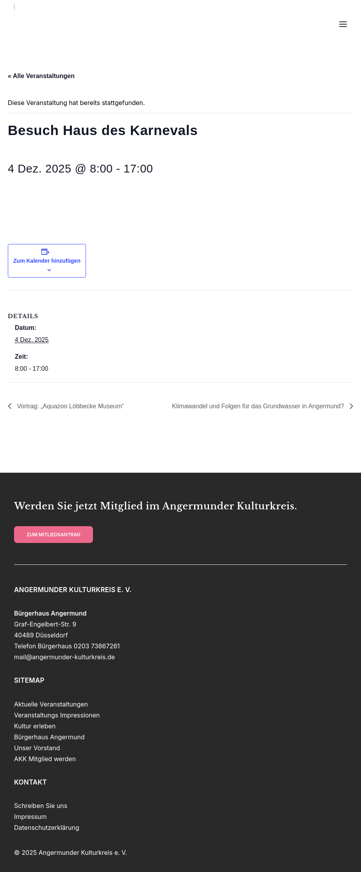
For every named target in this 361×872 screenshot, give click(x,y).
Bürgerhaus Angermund (49, 737)
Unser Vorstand (37, 748)
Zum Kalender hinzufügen (46, 261)
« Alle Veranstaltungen (41, 76)
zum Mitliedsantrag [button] (53, 534)
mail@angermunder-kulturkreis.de (64, 657)
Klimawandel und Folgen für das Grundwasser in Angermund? (259, 406)
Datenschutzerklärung (46, 827)
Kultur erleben (34, 726)
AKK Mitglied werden (45, 759)
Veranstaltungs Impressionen (57, 715)
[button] (343, 24)
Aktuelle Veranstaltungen (51, 704)
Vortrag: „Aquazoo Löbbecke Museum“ (69, 406)
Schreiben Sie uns (40, 806)
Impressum (30, 816)
